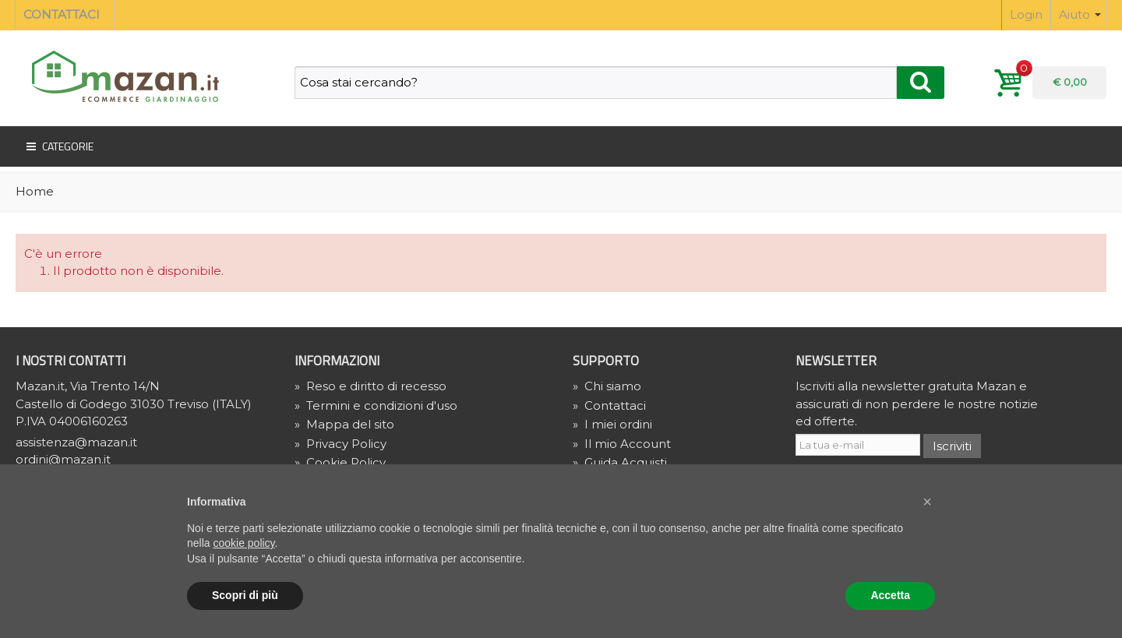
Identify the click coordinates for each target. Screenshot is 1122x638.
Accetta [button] (890, 595)
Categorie (58, 146)
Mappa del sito (344, 424)
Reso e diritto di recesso (370, 386)
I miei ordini (612, 424)
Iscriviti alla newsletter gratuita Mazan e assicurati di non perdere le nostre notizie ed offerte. (917, 403)
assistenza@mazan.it (76, 442)
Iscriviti (952, 446)
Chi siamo (607, 386)
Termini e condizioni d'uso (376, 405)
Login (1026, 14)
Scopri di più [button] (245, 595)
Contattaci (609, 405)
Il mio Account (622, 443)
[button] (927, 501)
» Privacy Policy (340, 443)
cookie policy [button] (243, 543)
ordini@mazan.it (63, 459)
